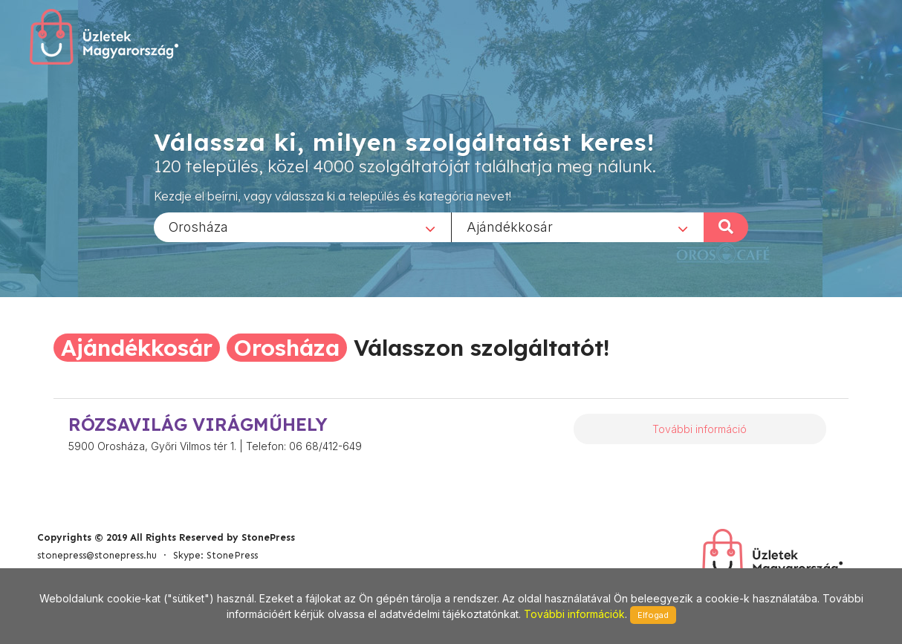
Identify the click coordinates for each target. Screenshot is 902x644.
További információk (574, 614)
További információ (699, 429)
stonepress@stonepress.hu (97, 555)
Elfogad (653, 615)
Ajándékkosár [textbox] (510, 226)
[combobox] (302, 226)
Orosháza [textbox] (198, 226)
